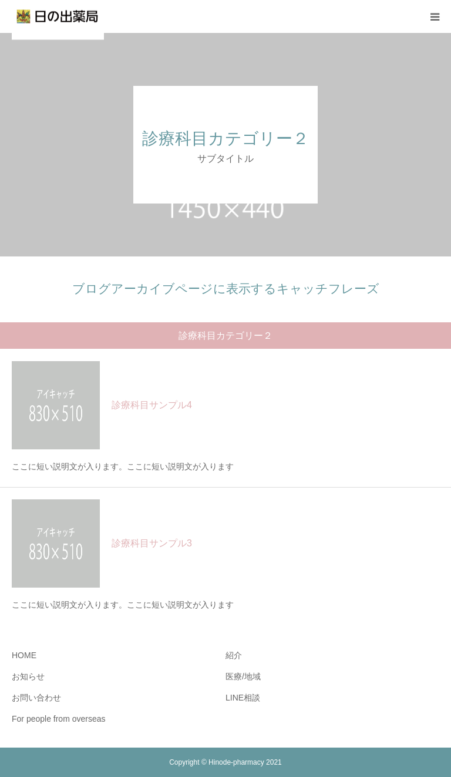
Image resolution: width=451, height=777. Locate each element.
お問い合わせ (36, 697)
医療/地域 (243, 676)
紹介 (234, 655)
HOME (24, 655)
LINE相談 (243, 697)
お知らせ (28, 676)
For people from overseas (59, 718)
